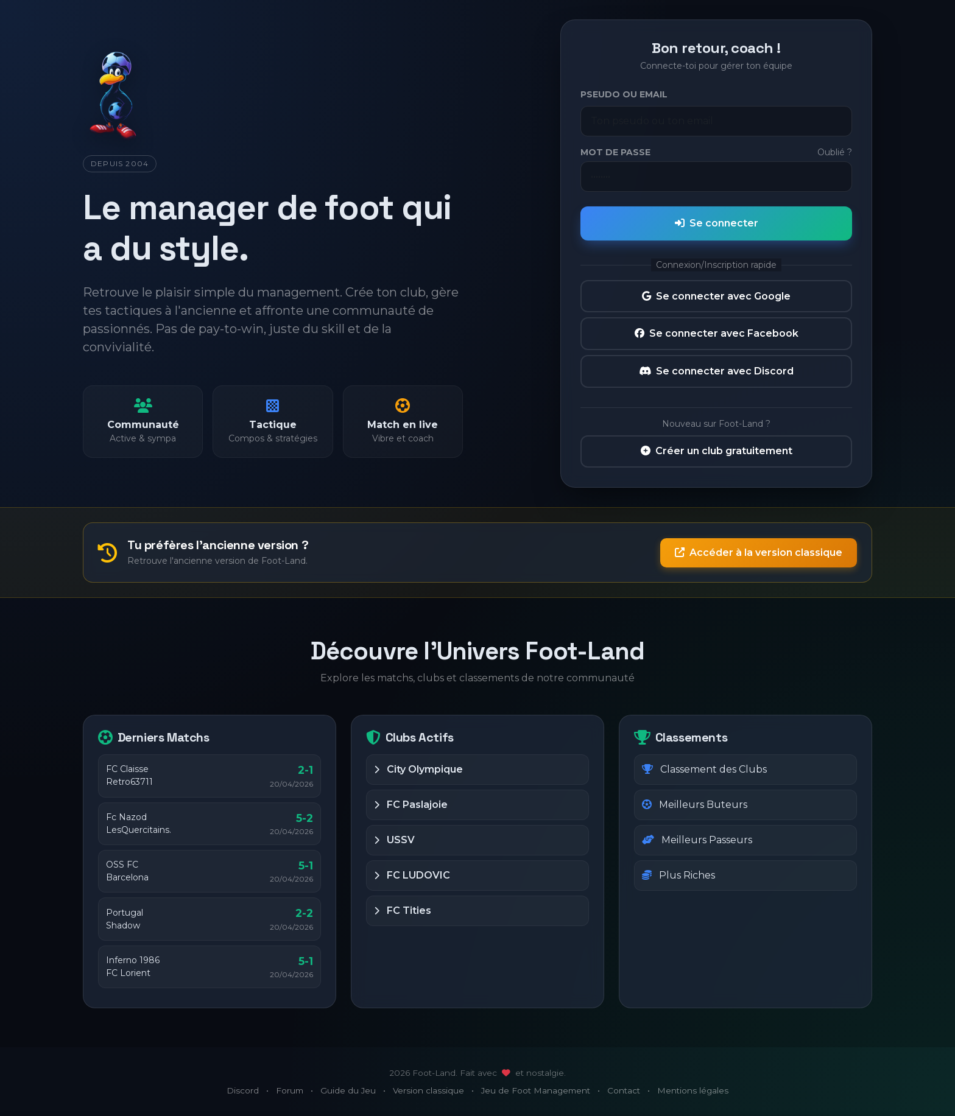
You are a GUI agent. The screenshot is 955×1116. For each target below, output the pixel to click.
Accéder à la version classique (758, 552)
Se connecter (716, 223)
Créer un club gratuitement (716, 451)
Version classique (428, 1090)
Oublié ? (834, 152)
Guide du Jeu (348, 1090)
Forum (289, 1090)
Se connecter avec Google (716, 296)
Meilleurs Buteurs (694, 804)
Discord (243, 1090)
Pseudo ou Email (624, 94)
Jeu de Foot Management (535, 1090)
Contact (623, 1090)
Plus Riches (678, 875)
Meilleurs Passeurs (697, 840)
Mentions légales (692, 1090)
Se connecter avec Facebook (716, 333)
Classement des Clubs (704, 769)
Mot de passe (615, 152)
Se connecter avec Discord (716, 371)
